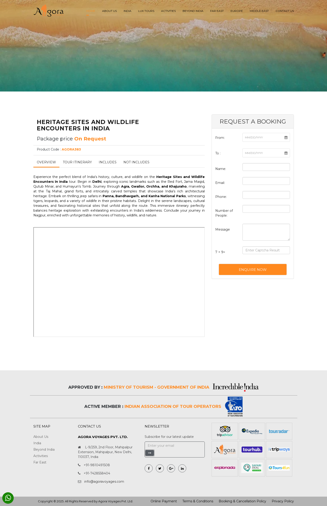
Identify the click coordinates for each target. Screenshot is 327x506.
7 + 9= (220, 252)
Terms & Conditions (197, 501)
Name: (220, 169)
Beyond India (193, 11)
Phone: (221, 197)
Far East (217, 11)
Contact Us (285, 11)
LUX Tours (146, 11)
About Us (40, 437)
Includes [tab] (108, 162)
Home (90, 11)
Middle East (259, 11)
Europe (237, 11)
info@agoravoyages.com (104, 481)
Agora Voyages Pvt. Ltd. (115, 501)
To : (218, 153)
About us (109, 11)
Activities (168, 11)
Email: (220, 183)
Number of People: (224, 213)
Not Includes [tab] (136, 162)
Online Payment (164, 501)
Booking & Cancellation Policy (242, 501)
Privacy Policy (283, 501)
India (127, 11)
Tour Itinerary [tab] (77, 162)
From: (220, 138)
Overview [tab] (46, 162)
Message (222, 229)
